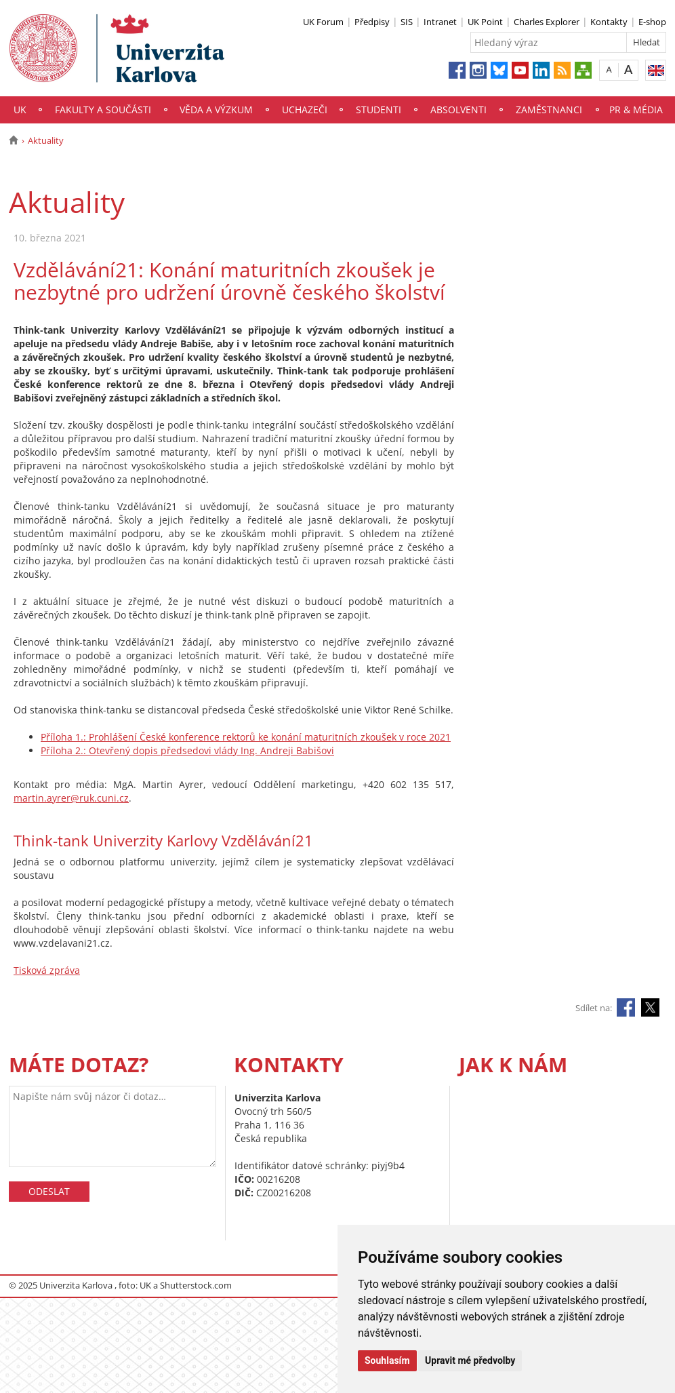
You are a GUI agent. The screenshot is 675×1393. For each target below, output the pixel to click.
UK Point (485, 22)
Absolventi (458, 109)
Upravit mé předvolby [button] (470, 1360)
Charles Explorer (546, 22)
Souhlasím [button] (387, 1360)
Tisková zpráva (47, 970)
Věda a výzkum (216, 109)
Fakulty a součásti (103, 109)
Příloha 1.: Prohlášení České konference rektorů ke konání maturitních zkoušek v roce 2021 (246, 736)
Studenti (378, 109)
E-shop (652, 22)
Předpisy (372, 22)
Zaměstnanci (549, 109)
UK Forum (323, 22)
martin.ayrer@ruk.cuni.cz (71, 797)
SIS (407, 22)
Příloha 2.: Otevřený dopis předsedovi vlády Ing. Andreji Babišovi (187, 750)
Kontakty (609, 22)
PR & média (636, 109)
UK (20, 109)
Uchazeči (304, 109)
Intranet (440, 22)
